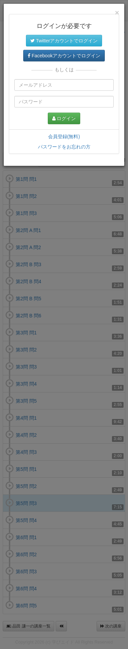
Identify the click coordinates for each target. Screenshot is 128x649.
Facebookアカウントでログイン (64, 55)
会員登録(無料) (64, 136)
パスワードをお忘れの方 (64, 146)
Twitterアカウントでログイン (64, 40)
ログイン (64, 118)
